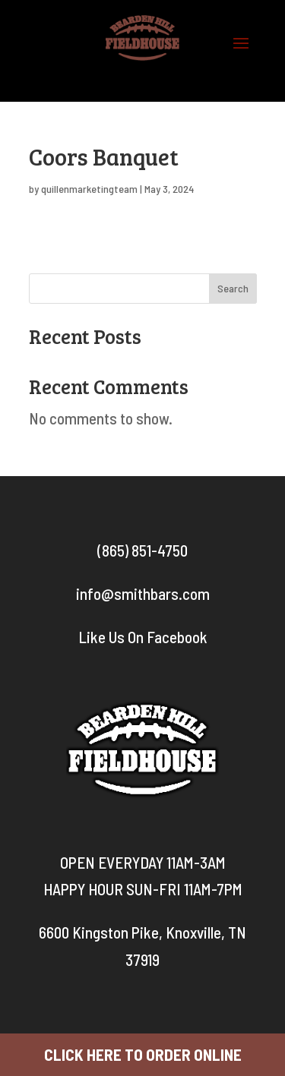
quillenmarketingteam (89, 188)
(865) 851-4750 (142, 550)
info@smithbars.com (143, 593)
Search (233, 288)
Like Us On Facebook (142, 636)
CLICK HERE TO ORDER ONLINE (143, 1054)
